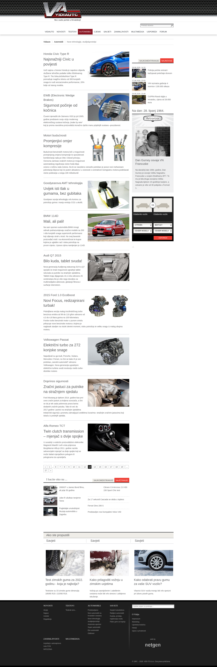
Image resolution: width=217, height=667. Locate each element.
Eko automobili (93, 630)
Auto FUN (47, 646)
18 (116, 467)
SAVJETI (114, 606)
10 (74, 467)
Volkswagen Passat (56, 339)
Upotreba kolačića (138, 625)
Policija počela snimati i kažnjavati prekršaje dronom (160, 71)
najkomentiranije (149, 61)
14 (95, 467)
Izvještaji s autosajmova (52, 643)
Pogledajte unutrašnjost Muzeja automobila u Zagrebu (69, 511)
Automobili (58, 42)
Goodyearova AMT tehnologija (62, 183)
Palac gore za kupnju (117, 622)
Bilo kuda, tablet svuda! (62, 261)
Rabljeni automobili (117, 613)
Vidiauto (46, 42)
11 (79, 467)
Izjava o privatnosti (139, 631)
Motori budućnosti (54, 135)
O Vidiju (135, 614)
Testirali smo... (71, 610)
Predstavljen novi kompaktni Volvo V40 (104, 512)
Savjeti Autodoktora (117, 610)
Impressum (136, 619)
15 (100, 467)
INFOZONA (47, 649)
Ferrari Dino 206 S (96, 506)
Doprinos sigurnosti (55, 381)
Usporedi (163, 238)
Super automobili (94, 627)
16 (105, 467)
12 (85, 467)
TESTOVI (70, 606)
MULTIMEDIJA (73, 639)
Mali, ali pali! (53, 221)
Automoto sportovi (94, 624)
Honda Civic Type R (56, 53)
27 (46, 470)
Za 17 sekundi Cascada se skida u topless (106, 499)
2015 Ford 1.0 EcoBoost (59, 295)
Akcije (45, 610)
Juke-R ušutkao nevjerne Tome (70, 499)
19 (122, 467)
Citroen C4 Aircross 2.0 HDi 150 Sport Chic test (115, 488)
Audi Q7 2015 (52, 255)
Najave (46, 613)
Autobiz (46, 616)
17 (111, 467)
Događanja (47, 619)
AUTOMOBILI (94, 606)
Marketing (135, 622)
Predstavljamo (93, 610)
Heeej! (134, 628)
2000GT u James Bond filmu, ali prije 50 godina (71, 488)
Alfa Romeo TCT (54, 425)
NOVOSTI (48, 606)
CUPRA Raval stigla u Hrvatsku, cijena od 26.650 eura (159, 99)
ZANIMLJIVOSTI (51, 639)
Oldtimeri (91, 633)
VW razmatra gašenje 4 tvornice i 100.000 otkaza (158, 85)
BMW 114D (50, 215)
